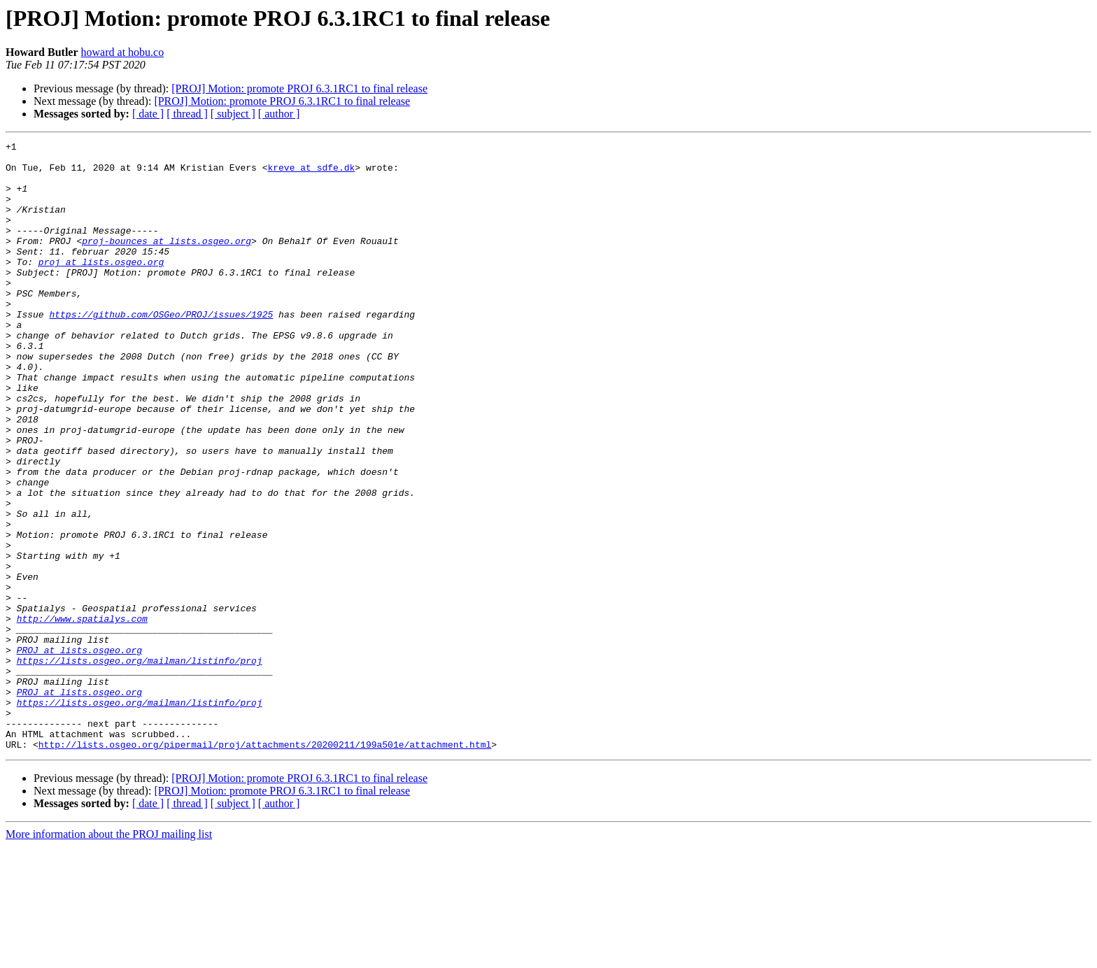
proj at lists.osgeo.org (101, 286)
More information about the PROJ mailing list (109, 956)
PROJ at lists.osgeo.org (79, 752)
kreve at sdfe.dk (311, 173)
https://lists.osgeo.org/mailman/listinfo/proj (139, 765)
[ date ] (148, 114)
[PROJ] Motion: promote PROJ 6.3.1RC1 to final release (299, 88)
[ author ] (279, 114)
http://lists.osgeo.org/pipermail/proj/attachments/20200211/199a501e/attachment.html (264, 866)
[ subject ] (233, 114)
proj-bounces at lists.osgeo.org (166, 261)
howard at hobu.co (122, 52)
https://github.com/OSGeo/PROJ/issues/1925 (161, 349)
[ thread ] (187, 114)
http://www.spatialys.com (82, 715)
